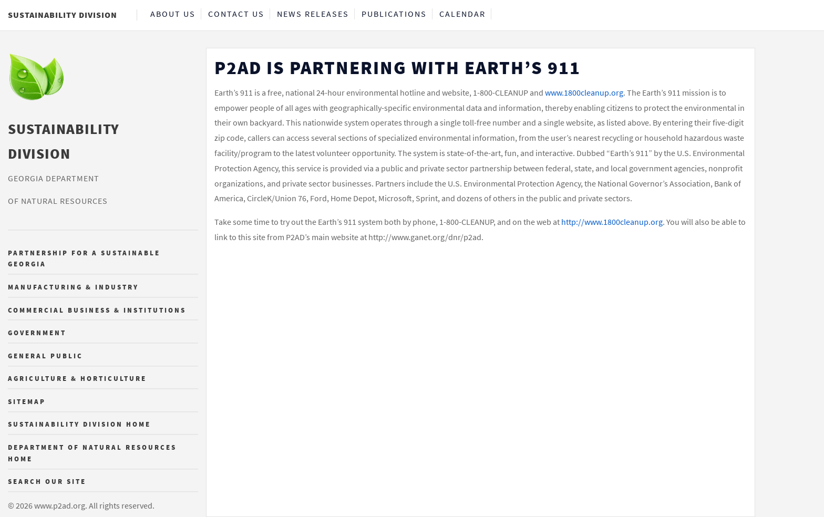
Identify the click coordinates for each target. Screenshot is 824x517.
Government (37, 333)
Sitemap (27, 401)
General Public (45, 355)
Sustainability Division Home (79, 424)
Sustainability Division (62, 14)
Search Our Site (47, 482)
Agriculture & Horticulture (77, 379)
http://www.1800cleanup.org (612, 221)
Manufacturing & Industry (73, 287)
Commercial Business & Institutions (97, 310)
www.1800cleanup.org (584, 92)
